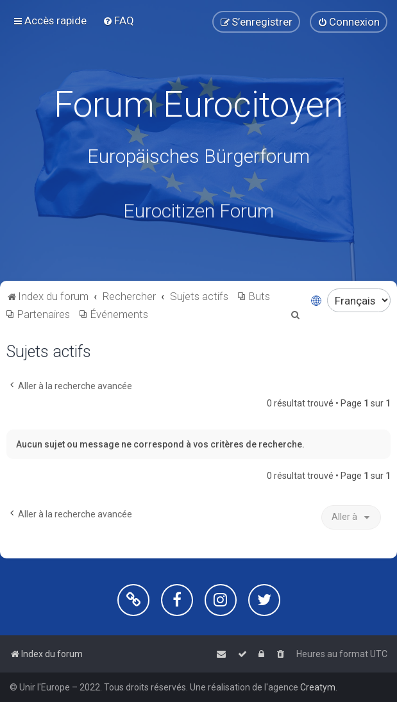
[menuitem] (118, 20)
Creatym (317, 687)
